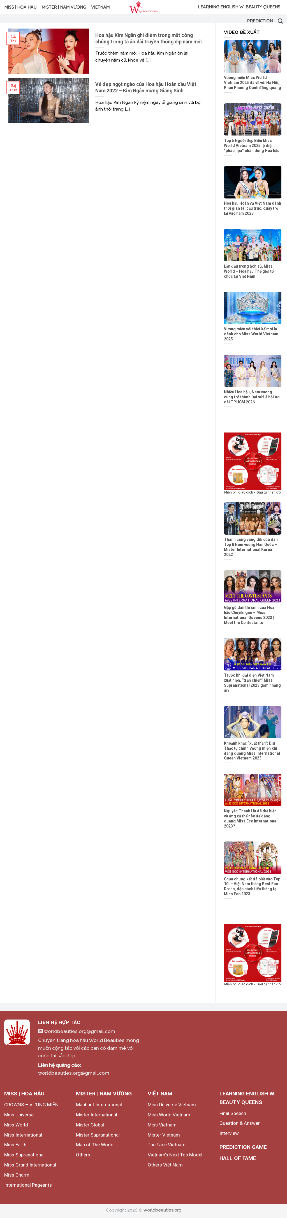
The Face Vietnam (167, 1144)
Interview (229, 1133)
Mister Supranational (98, 1135)
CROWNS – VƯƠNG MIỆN (31, 1104)
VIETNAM (100, 7)
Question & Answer (239, 1123)
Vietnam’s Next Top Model (175, 1155)
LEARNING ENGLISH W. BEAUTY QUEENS (239, 7)
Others (83, 1155)
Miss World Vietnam (169, 1115)
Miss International (23, 1135)
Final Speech (232, 1113)
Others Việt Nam (165, 1165)
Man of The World (95, 1144)
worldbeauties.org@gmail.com (76, 1031)
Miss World (16, 1125)
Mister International (96, 1115)
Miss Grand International (30, 1165)
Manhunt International (99, 1104)
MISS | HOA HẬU (20, 7)
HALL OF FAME (237, 1158)
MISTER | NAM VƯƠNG (63, 7)
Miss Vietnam (162, 1125)
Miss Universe (19, 1115)
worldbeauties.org (162, 1210)
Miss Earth (15, 1144)
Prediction (260, 21)
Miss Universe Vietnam (172, 1104)
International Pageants (28, 1185)
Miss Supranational (24, 1155)
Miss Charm (16, 1175)
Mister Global (90, 1125)
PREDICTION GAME (243, 1147)
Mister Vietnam (164, 1135)
